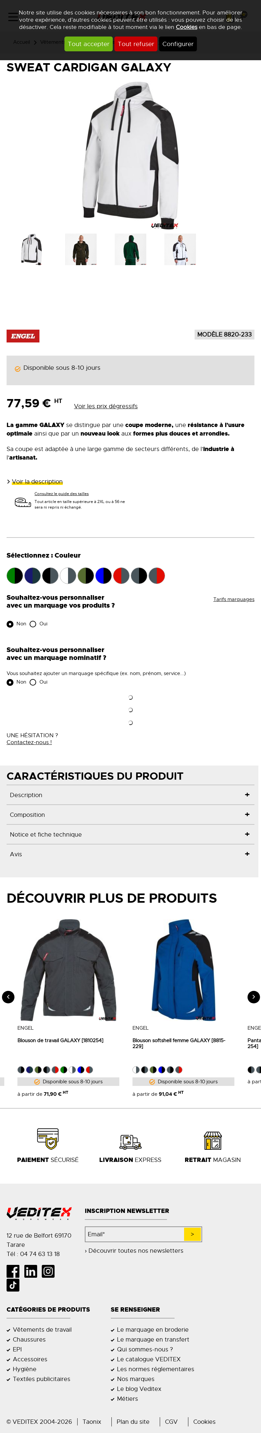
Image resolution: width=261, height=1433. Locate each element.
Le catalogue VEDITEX (149, 1359)
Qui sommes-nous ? (145, 1349)
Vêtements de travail (42, 1329)
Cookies (186, 27)
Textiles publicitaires (41, 1379)
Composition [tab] (27, 814)
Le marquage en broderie (153, 1329)
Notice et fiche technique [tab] (46, 834)
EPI (17, 1349)
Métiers (127, 1398)
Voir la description (37, 481)
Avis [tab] (16, 854)
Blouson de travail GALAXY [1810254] (49, 1040)
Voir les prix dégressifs (106, 406)
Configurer (178, 44)
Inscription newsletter (127, 1211)
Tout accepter (88, 44)
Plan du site (133, 1421)
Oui (42, 624)
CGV (171, 1421)
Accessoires (30, 1359)
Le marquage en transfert (153, 1339)
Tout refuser (136, 44)
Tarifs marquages (233, 599)
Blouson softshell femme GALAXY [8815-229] (168, 1043)
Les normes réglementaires (155, 1369)
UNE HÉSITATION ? (32, 739)
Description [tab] (26, 795)
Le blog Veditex (139, 1389)
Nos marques (135, 1379)
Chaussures (29, 1339)
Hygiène (24, 1369)
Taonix (92, 1421)
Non (20, 624)
